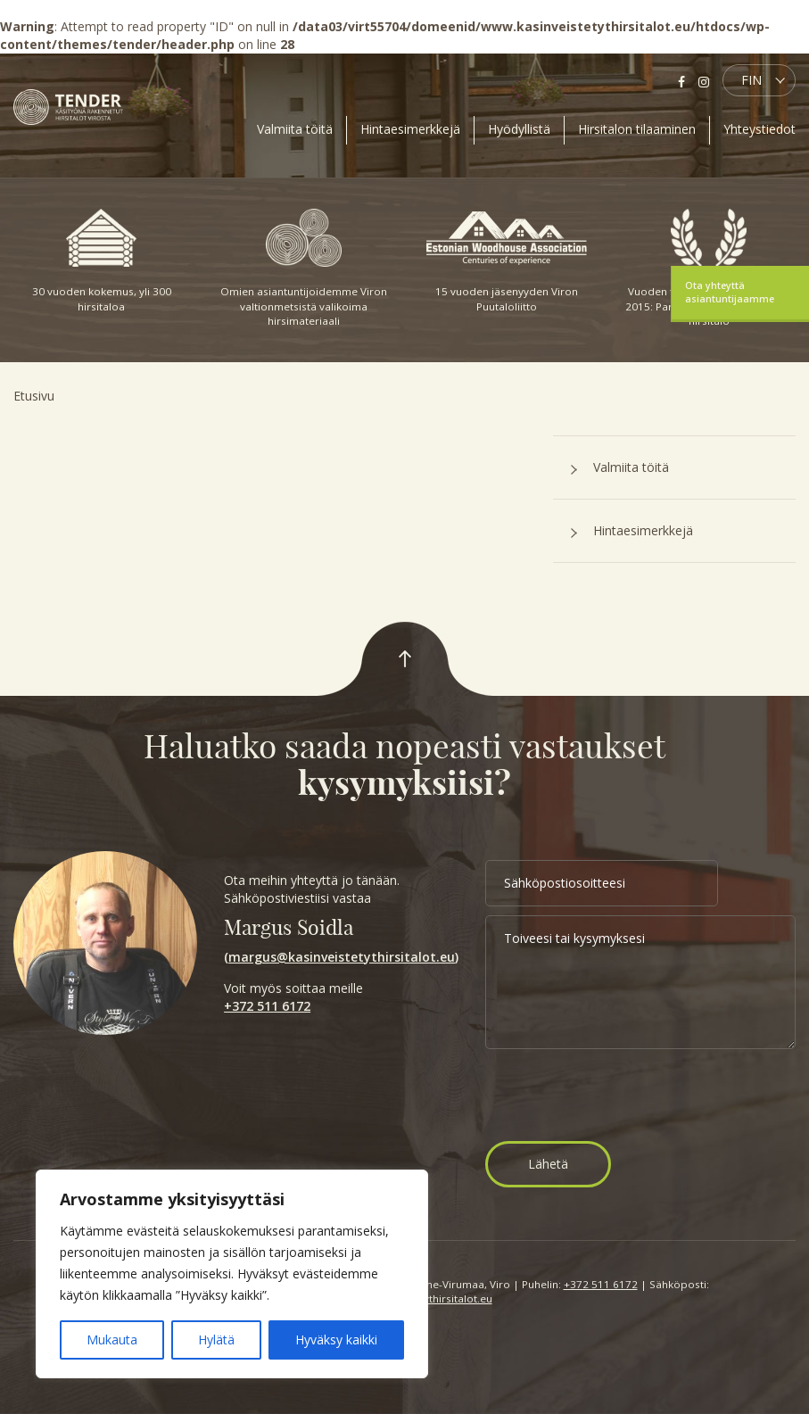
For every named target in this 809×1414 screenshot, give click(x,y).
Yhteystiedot (759, 128)
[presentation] (620, 1097)
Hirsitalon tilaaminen (637, 128)
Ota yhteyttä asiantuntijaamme (729, 292)
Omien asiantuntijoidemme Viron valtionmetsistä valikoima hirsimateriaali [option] (303, 268)
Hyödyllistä (519, 128)
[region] (232, 1274)
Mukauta (112, 1339)
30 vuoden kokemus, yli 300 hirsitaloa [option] (101, 261)
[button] (759, 80)
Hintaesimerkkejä (410, 128)
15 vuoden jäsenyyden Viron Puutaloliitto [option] (506, 261)
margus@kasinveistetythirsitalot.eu (341, 956)
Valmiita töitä (295, 128)
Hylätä (216, 1339)
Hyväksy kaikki (336, 1339)
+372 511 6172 (267, 1005)
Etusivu (33, 395)
